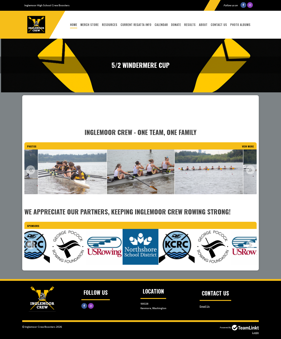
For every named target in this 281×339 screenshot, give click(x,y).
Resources (109, 25)
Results (190, 25)
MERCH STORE (89, 25)
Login (255, 332)
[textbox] (140, 117)
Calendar (161, 25)
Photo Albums (240, 25)
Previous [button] (30, 169)
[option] (72, 171)
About (203, 25)
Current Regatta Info (136, 25)
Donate (176, 25)
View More (248, 146)
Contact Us (219, 25)
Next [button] (250, 169)
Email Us (205, 306)
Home (73, 25)
